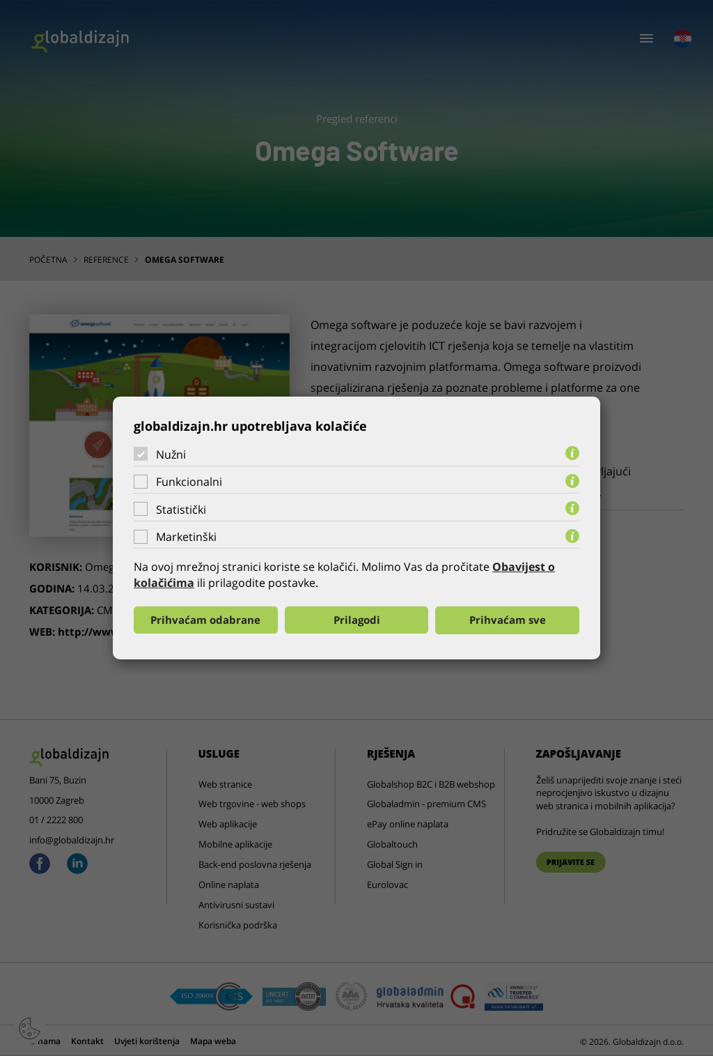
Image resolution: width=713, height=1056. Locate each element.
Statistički (181, 509)
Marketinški (186, 536)
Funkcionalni (189, 481)
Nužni (171, 453)
